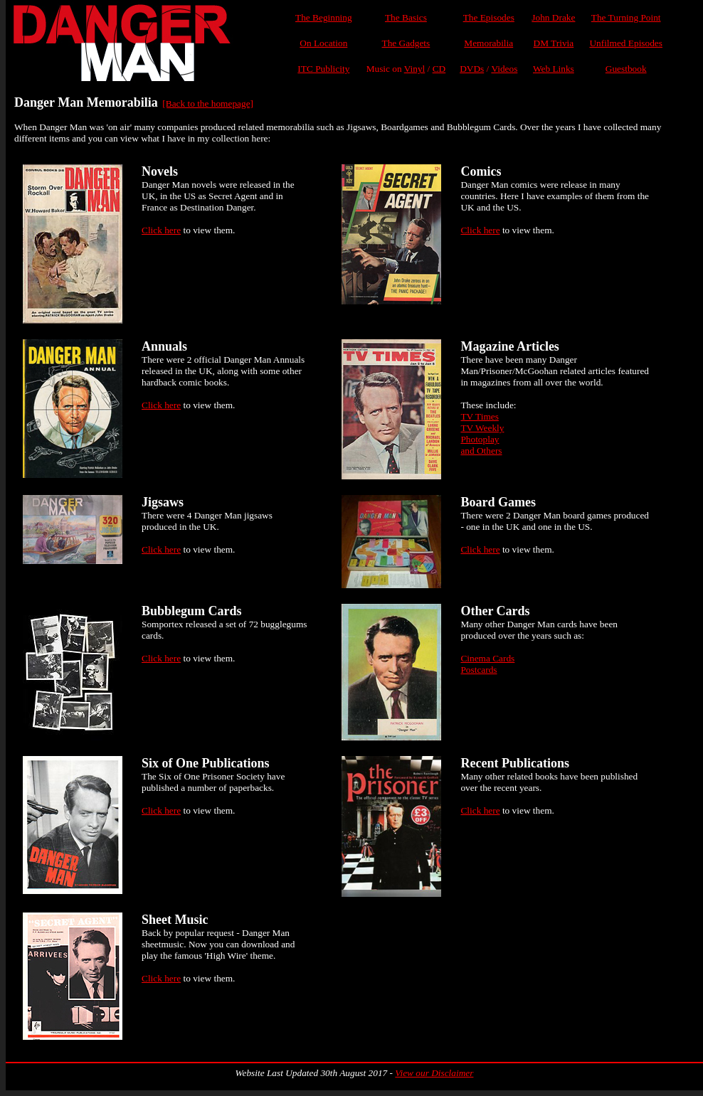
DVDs (472, 68)
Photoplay (479, 439)
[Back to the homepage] (207, 103)
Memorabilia (488, 43)
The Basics (406, 17)
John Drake (553, 17)
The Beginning (323, 17)
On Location (323, 43)
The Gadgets (406, 43)
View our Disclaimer (434, 1073)
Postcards (478, 669)
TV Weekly (482, 427)
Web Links (553, 68)
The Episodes (488, 17)
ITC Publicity (323, 68)
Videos (504, 68)
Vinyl (415, 68)
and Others (481, 450)
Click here (161, 230)
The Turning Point (626, 17)
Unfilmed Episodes (625, 43)
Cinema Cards (487, 658)
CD (439, 68)
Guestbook (626, 68)
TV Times (479, 416)
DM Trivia (554, 43)
